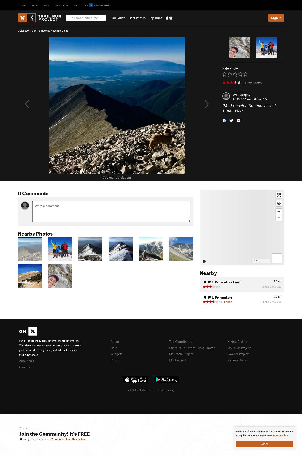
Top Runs (155, 18)
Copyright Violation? (117, 177)
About (115, 341)
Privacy (171, 390)
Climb (22, 5)
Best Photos (137, 18)
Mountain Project (181, 354)
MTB (34, 5)
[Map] (242, 227)
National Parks (237, 360)
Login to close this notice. (69, 439)
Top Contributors (181, 341)
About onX (26, 361)
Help (114, 348)
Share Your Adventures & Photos (192, 348)
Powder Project (238, 354)
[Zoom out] (279, 218)
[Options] (277, 258)
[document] (264, 438)
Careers (24, 367)
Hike (46, 5)
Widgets (116, 354)
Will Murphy (241, 95)
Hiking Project (237, 341)
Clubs (115, 360)
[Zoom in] (279, 212)
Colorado (23, 30)
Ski (76, 5)
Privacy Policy (280, 435)
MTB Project (177, 360)
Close (265, 444)
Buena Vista (60, 30)
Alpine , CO (260, 99)
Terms (159, 390)
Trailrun (62, 5)
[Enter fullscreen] (279, 195)
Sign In (276, 18)
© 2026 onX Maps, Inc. (140, 390)
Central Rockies (41, 30)
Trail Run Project (239, 348)
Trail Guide (117, 18)
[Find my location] (279, 203)
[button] (224, 120)
